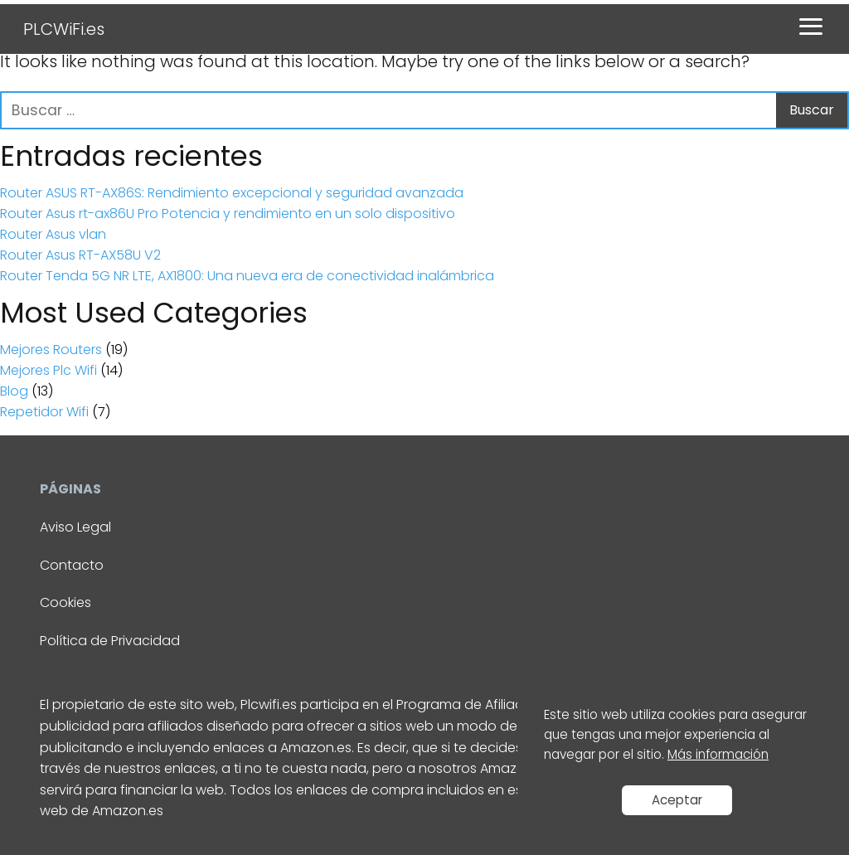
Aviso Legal (75, 527)
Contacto (72, 565)
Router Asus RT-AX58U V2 (80, 255)
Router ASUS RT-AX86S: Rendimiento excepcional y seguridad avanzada (231, 192)
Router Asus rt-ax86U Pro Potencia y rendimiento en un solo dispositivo (227, 213)
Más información (718, 754)
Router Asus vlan (53, 234)
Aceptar (677, 800)
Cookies (65, 602)
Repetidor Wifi (44, 411)
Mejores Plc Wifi (48, 370)
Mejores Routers (51, 349)
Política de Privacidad (110, 640)
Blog (14, 391)
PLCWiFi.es (63, 29)
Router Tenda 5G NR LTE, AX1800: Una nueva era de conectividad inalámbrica (247, 275)
